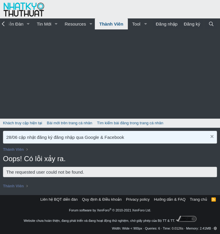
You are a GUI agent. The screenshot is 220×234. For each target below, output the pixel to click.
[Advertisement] (110, 74)
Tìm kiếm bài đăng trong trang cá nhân (130, 123)
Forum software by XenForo (110, 210)
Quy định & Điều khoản (102, 199)
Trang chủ (198, 199)
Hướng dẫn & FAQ (170, 199)
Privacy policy (138, 199)
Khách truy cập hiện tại (22, 123)
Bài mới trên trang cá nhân (69, 123)
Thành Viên (111, 23)
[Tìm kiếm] (211, 23)
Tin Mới (44, 23)
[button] (28, 23)
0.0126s (177, 228)
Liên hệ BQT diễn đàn (59, 199)
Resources (75, 23)
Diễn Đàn (14, 23)
